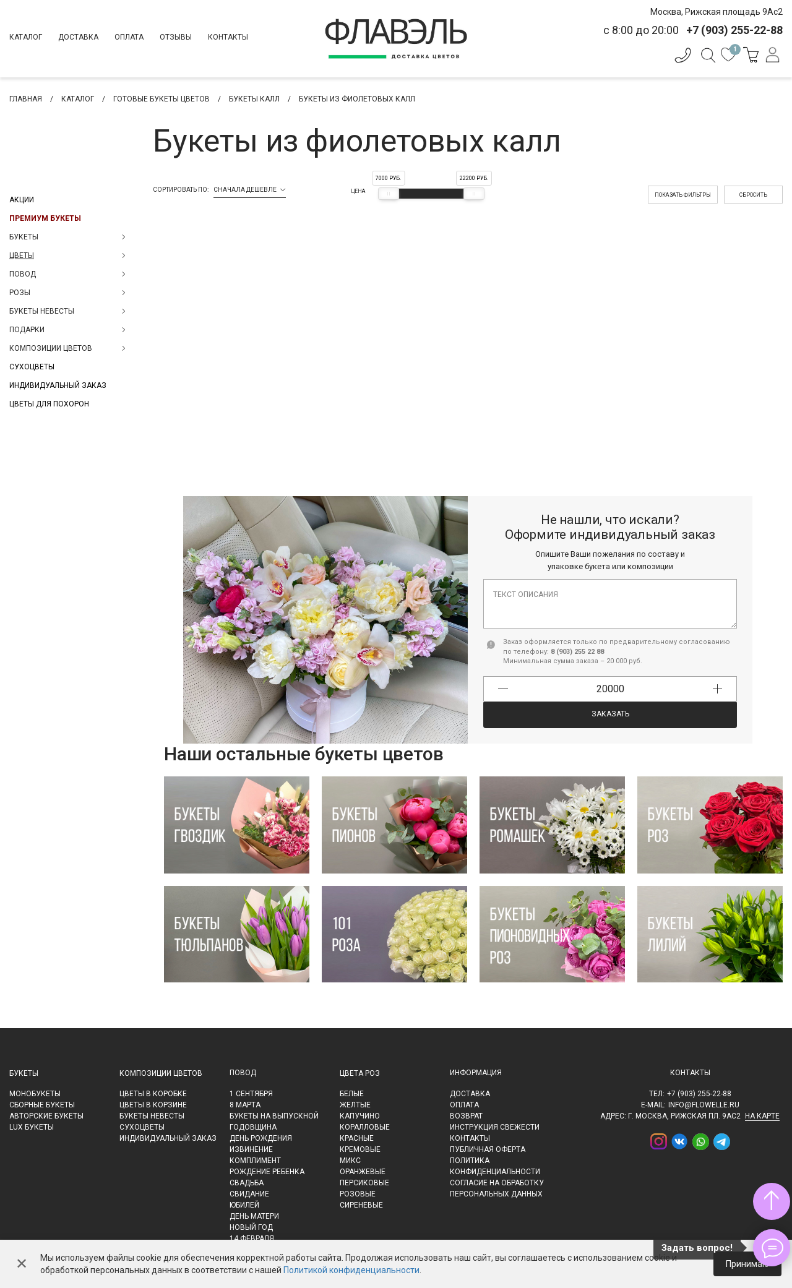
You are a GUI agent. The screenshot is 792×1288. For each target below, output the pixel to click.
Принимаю (747, 1264)
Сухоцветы (31, 367)
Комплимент (255, 1160)
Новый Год (251, 1227)
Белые (352, 1093)
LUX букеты (31, 1127)
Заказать (610, 714)
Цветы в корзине (153, 1105)
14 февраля (252, 1238)
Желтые (355, 1105)
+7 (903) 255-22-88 (699, 1093)
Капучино (360, 1116)
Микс (350, 1160)
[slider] (388, 193)
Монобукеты (35, 1093)
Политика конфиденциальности (495, 1166)
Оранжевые (362, 1171)
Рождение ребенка (267, 1171)
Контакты (228, 37)
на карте (762, 1116)
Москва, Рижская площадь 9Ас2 (716, 12)
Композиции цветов (160, 1073)
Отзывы (176, 37)
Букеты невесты (151, 1116)
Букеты (23, 1073)
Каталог (25, 37)
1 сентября (251, 1093)
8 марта (245, 1105)
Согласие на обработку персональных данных (497, 1188)
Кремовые (360, 1149)
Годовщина (253, 1127)
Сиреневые (361, 1205)
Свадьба (247, 1183)
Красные (357, 1138)
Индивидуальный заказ (57, 385)
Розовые (358, 1194)
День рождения (261, 1138)
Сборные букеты (42, 1105)
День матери (254, 1216)
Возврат (466, 1116)
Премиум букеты (45, 218)
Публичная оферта (487, 1149)
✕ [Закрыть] (21, 1263)
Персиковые (364, 1183)
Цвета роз (360, 1073)
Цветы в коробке (153, 1093)
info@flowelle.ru (703, 1105)
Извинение (251, 1149)
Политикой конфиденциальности (351, 1270)
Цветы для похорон (49, 404)
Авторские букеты (46, 1116)
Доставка (78, 37)
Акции (21, 199)
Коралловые (365, 1127)
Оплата (129, 37)
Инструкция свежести (495, 1127)
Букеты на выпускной (274, 1116)
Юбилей (244, 1205)
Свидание (249, 1194)
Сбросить (753, 195)
